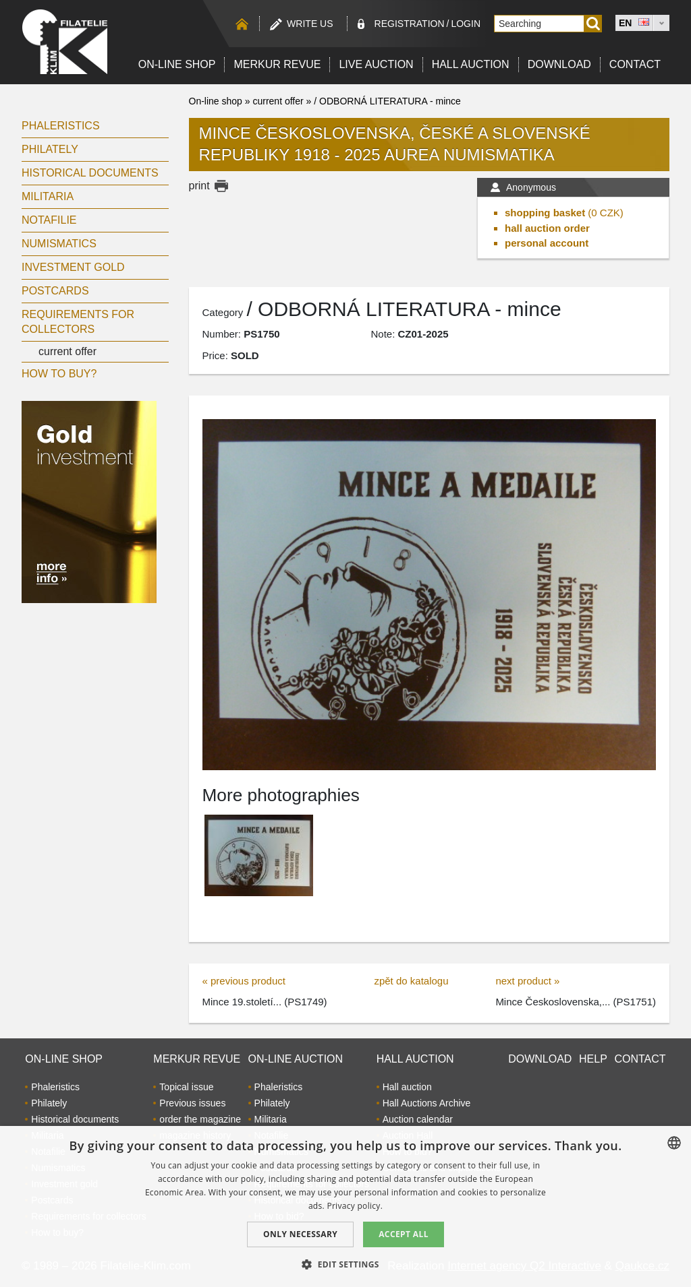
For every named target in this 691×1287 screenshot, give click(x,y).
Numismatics (59, 243)
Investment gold (73, 267)
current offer (67, 351)
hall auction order (547, 228)
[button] (345, 1264)
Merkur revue (277, 64)
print (199, 185)
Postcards (55, 290)
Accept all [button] (404, 1234)
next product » (527, 980)
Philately (50, 149)
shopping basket (545, 212)
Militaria (48, 196)
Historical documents (90, 173)
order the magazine (200, 1119)
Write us (310, 23)
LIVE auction (376, 64)
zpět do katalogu (411, 980)
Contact (635, 64)
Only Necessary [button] (300, 1234)
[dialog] (345, 1206)
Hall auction (470, 64)
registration (410, 23)
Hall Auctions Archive (427, 1103)
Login (465, 23)
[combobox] (674, 1143)
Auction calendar (418, 1119)
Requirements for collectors (78, 322)
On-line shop (177, 64)
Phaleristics (61, 125)
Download (559, 64)
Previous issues (192, 1103)
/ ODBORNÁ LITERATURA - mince (387, 101)
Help (593, 1059)
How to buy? (59, 373)
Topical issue (186, 1086)
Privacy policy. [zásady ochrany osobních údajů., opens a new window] (355, 1206)
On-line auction (295, 1059)
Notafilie (49, 220)
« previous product (243, 980)
